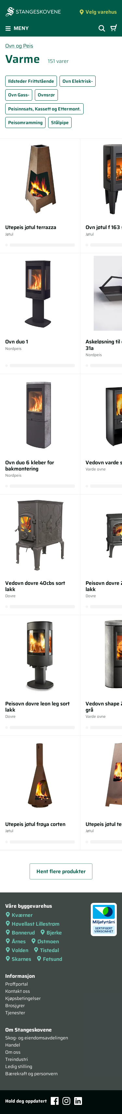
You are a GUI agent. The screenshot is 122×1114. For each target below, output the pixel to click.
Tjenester (15, 1012)
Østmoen (45, 941)
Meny (17, 28)
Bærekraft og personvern (31, 1073)
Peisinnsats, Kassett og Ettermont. (44, 108)
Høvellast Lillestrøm (32, 924)
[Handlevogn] (113, 28)
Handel (12, 1045)
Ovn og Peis (19, 46)
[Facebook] (55, 1101)
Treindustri (16, 1059)
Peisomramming (25, 122)
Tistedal (46, 950)
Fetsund (49, 959)
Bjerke (51, 933)
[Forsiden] (33, 12)
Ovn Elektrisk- (77, 81)
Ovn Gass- (18, 94)
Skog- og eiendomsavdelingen (36, 1037)
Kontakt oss (17, 991)
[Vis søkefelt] (102, 28)
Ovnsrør (46, 94)
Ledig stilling (18, 1066)
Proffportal (16, 984)
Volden (16, 950)
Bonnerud (20, 933)
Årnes (15, 941)
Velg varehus (98, 12)
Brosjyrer (15, 1005)
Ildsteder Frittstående (31, 81)
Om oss (12, 1052)
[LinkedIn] (78, 1101)
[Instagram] (66, 1101)
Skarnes (18, 959)
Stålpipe (60, 122)
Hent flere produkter (61, 871)
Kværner (19, 915)
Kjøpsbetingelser (23, 998)
